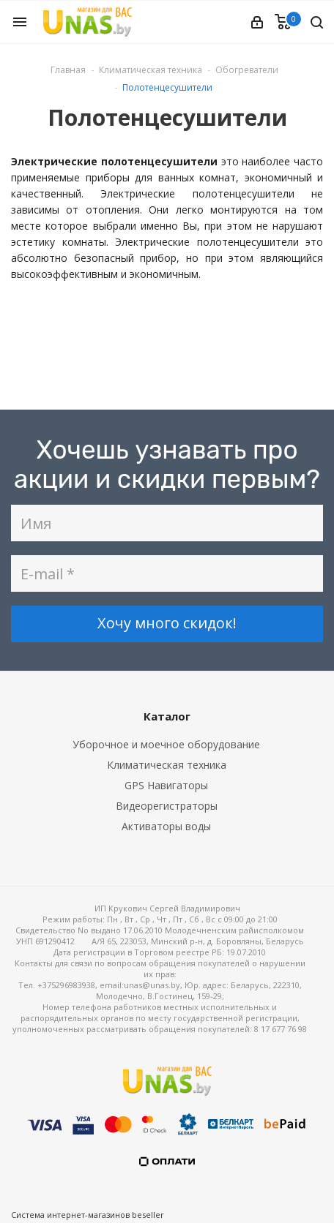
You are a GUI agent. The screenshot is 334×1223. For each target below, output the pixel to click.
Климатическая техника (166, 765)
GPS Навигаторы (166, 785)
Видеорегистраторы (167, 806)
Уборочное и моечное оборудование (166, 744)
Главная (68, 70)
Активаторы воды (166, 826)
